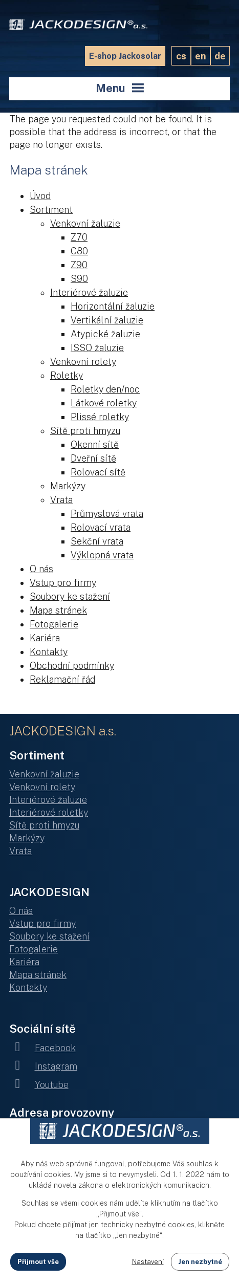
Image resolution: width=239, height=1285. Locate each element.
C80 (79, 251)
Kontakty (49, 651)
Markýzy (67, 486)
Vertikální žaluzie (107, 320)
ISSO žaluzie (97, 347)
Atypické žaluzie (105, 334)
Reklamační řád (62, 679)
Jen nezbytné (200, 1262)
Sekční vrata (97, 541)
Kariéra (45, 638)
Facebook (42, 1047)
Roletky (66, 375)
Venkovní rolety (83, 361)
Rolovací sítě (98, 472)
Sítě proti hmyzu (85, 430)
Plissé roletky (100, 416)
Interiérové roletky (48, 812)
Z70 (79, 237)
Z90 (79, 264)
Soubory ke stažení (70, 596)
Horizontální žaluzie (113, 306)
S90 (79, 278)
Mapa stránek (58, 610)
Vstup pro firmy (63, 582)
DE (220, 56)
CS (181, 56)
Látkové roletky (104, 403)
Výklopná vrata (102, 555)
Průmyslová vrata (107, 513)
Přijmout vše (38, 1262)
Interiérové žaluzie (89, 292)
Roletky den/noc (105, 389)
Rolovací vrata (101, 527)
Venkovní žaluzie (85, 223)
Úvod (40, 195)
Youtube (39, 1084)
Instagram (43, 1066)
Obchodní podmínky (72, 665)
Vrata (61, 499)
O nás (41, 568)
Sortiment (51, 209)
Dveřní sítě (93, 458)
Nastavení (148, 1262)
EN (200, 56)
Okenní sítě (95, 444)
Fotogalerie (54, 624)
